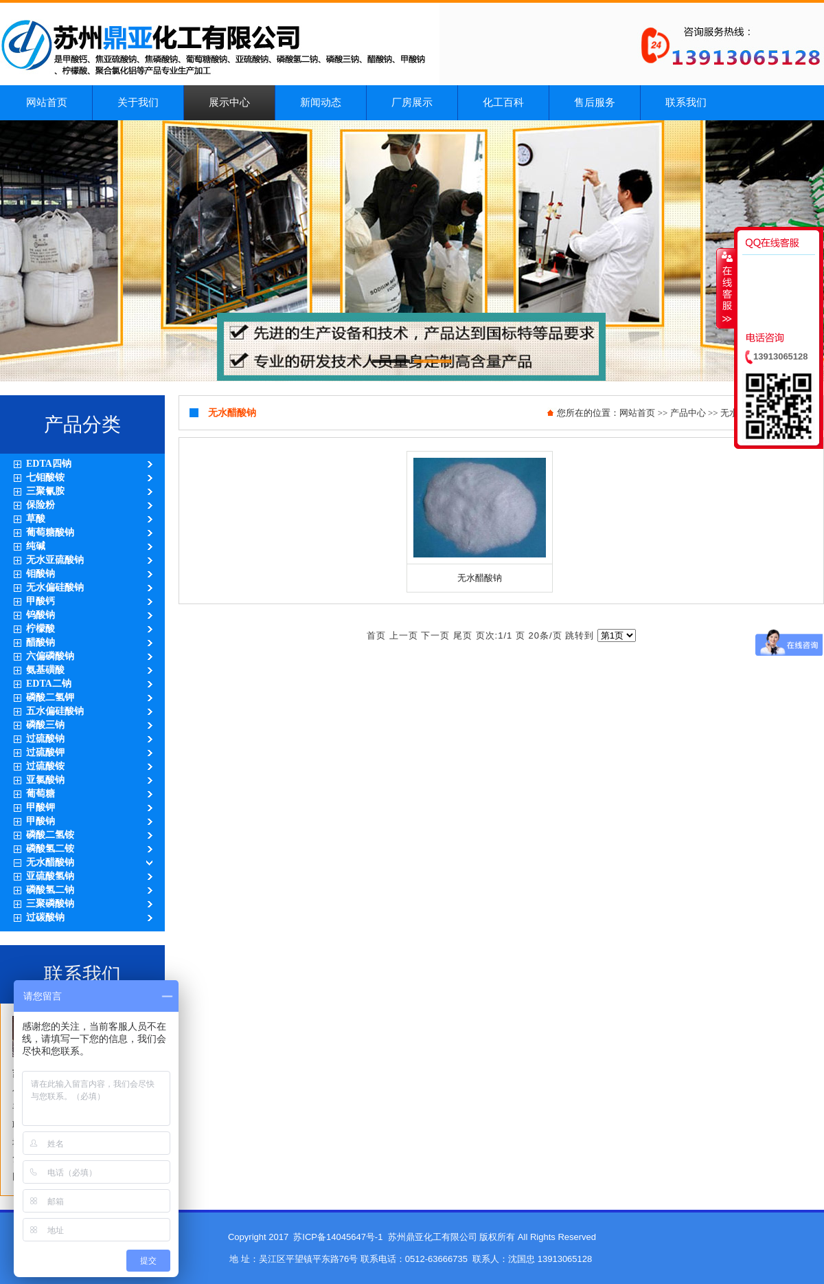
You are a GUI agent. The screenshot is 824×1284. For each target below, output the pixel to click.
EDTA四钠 (48, 463)
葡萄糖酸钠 (50, 532)
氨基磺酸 (45, 670)
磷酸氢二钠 (50, 890)
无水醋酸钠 (50, 862)
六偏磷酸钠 (50, 656)
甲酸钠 (40, 821)
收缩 (725, 288)
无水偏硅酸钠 (55, 587)
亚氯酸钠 (45, 780)
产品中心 (688, 413)
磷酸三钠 (45, 725)
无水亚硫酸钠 (55, 560)
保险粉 (40, 505)
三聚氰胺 (45, 491)
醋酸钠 (40, 642)
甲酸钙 (40, 601)
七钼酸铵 (45, 477)
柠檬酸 (40, 628)
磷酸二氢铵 (50, 835)
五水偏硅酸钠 (55, 711)
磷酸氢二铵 (50, 848)
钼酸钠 (40, 573)
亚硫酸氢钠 (50, 876)
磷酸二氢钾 (50, 697)
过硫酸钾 (45, 752)
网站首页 (637, 413)
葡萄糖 (40, 793)
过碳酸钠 (45, 917)
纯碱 (35, 546)
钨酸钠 (40, 615)
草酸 (35, 518)
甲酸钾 (40, 807)
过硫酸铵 (45, 766)
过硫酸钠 (45, 738)
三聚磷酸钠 (50, 903)
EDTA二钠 (48, 683)
